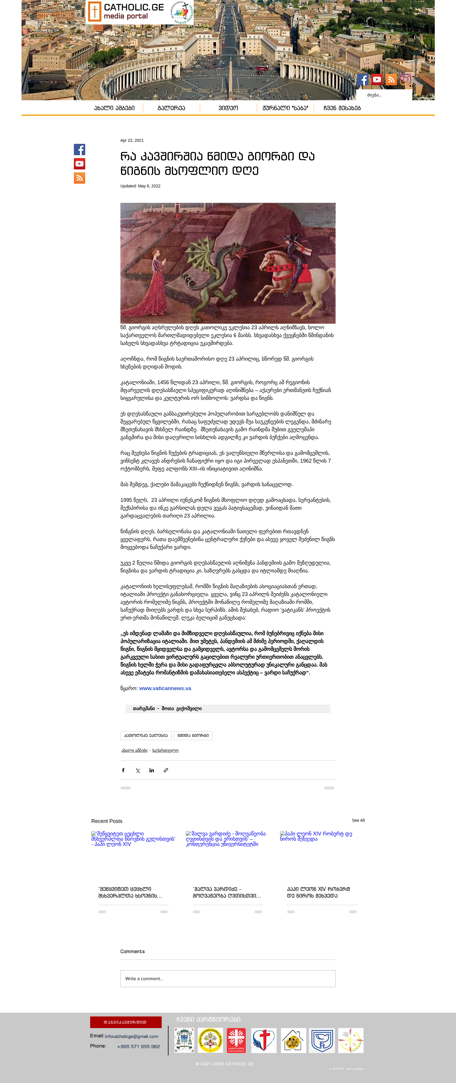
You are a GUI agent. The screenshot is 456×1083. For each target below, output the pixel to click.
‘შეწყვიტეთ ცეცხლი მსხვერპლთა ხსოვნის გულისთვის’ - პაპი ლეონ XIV (132, 892)
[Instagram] (405, 79)
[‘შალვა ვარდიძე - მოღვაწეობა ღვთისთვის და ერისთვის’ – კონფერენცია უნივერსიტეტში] (228, 855)
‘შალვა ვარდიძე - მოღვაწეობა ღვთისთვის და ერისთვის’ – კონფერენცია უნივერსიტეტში (226, 892)
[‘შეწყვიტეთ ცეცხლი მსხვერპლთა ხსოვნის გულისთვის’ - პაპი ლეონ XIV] (133, 854)
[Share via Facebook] (123, 770)
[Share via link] (166, 770)
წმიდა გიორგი (193, 735)
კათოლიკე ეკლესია (146, 735)
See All (358, 820)
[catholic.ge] (362, 79)
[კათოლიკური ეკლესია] (391, 79)
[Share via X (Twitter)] (137, 770)
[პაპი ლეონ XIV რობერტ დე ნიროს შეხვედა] (322, 854)
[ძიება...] (383, 94)
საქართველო (165, 750)
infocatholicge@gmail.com (131, 1036)
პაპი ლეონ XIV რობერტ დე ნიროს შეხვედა (318, 892)
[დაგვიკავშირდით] (126, 1022)
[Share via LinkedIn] (151, 770)
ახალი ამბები (134, 750)
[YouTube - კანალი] (377, 79)
